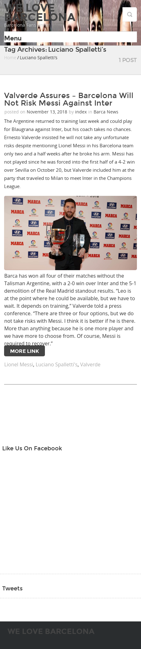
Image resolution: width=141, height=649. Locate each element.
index (81, 112)
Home (10, 57)
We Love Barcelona (39, 12)
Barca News (106, 112)
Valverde (90, 364)
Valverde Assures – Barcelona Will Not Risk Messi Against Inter (68, 99)
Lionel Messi (18, 364)
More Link (24, 351)
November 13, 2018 (47, 112)
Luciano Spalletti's (56, 364)
